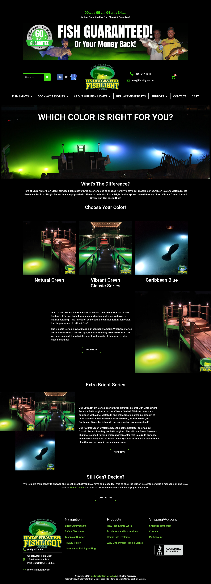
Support (159, 96)
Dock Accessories (53, 96)
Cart (195, 96)
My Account (156, 537)
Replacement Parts (131, 96)
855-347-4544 (77, 487)
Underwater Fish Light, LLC (103, 576)
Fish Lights (22, 96)
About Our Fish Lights (92, 96)
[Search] (47, 77)
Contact (179, 96)
